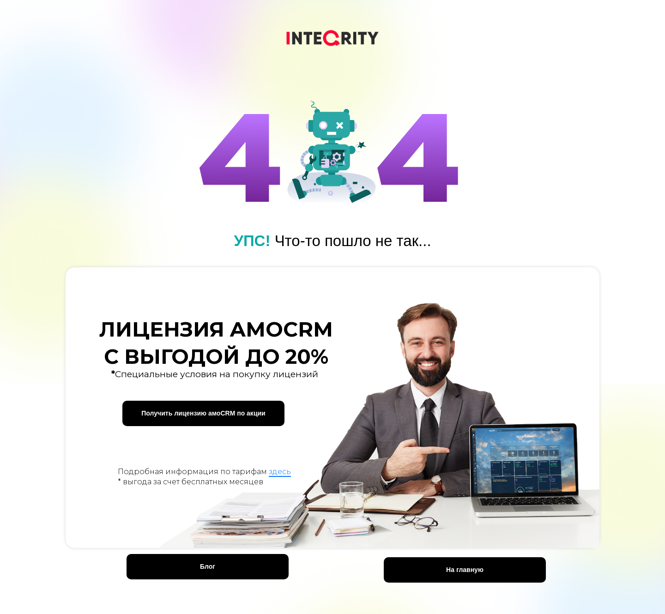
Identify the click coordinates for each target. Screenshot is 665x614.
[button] (203, 413)
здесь (280, 471)
